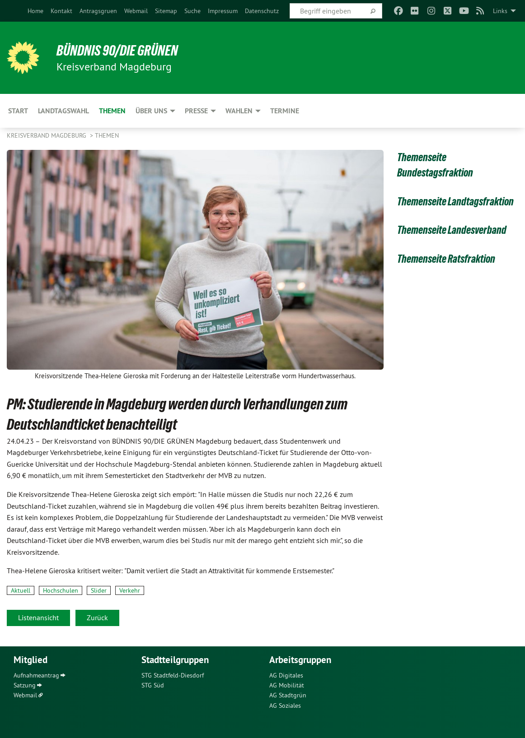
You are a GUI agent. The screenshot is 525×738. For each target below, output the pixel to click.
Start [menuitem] (18, 111)
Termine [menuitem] (284, 111)
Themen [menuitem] (112, 111)
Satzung (25, 685)
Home (35, 11)
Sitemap (166, 11)
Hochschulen (60, 590)
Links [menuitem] (500, 11)
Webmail (136, 11)
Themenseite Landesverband (454, 245)
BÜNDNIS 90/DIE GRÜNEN (118, 50)
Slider (99, 590)
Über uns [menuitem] (151, 111)
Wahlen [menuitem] (239, 111)
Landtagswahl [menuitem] (63, 111)
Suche (192, 11)
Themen (107, 135)
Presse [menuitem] (196, 111)
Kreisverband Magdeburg (47, 135)
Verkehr (129, 590)
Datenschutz (262, 11)
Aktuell (20, 590)
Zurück (97, 617)
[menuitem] (35, 11)
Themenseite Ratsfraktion (449, 273)
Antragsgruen (98, 11)
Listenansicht (38, 617)
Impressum (223, 11)
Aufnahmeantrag (36, 675)
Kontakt (61, 11)
